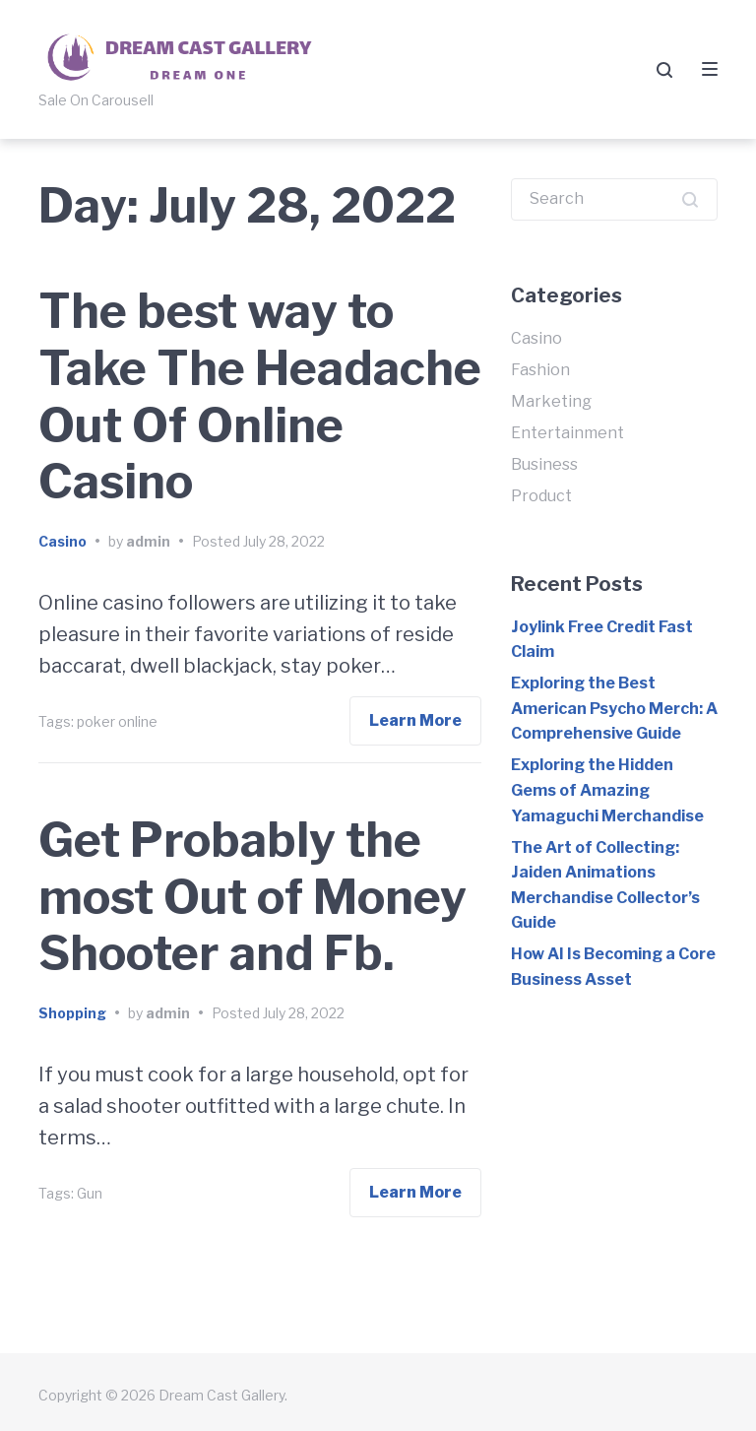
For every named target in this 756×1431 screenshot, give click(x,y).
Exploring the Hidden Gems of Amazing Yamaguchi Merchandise (607, 789)
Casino (62, 541)
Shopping (72, 1013)
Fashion (540, 369)
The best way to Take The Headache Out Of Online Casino (259, 396)
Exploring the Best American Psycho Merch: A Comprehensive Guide (614, 708)
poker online (117, 721)
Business (544, 464)
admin (148, 541)
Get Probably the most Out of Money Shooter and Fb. (252, 897)
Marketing (551, 401)
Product (541, 496)
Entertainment (567, 432)
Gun (89, 1193)
